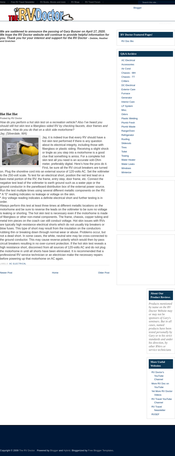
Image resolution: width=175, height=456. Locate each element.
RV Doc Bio (127, 41)
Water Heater (128, 159)
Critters (125, 81)
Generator (126, 97)
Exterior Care (128, 89)
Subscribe (165, 23)
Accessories (127, 64)
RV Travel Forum (92, 2)
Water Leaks (128, 164)
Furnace (125, 93)
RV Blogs (75, 2)
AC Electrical (17, 264)
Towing (125, 155)
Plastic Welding (129, 118)
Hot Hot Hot (9, 114)
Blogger (137, 7)
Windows (126, 168)
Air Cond (126, 68)
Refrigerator (127, 135)
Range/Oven (128, 130)
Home (55, 272)
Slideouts (126, 143)
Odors (124, 114)
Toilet (124, 151)
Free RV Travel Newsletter (22, 2)
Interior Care (128, 101)
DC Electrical (128, 85)
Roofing (125, 139)
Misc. (124, 110)
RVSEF (155, 414)
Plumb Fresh (128, 122)
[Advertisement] (34, 76)
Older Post (103, 272)
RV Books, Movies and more (52, 2)
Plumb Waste (128, 126)
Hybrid (66, 450)
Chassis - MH (128, 72)
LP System (127, 106)
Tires (124, 147)
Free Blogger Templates (100, 450)
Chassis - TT (128, 76)
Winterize (126, 172)
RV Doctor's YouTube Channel (157, 376)
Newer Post (6, 272)
